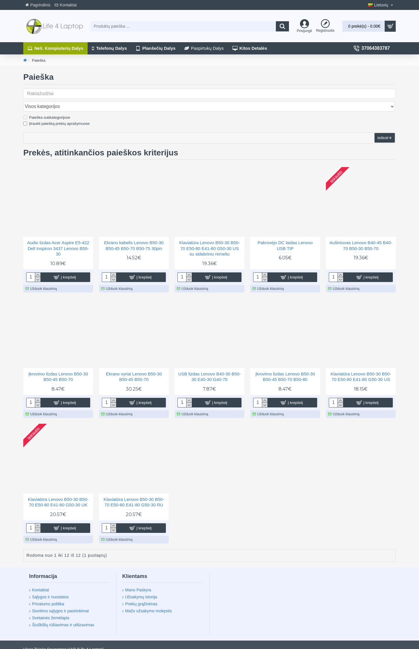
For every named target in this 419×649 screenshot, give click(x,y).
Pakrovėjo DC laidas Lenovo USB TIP (285, 237)
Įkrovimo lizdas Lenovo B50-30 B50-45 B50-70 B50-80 (285, 368)
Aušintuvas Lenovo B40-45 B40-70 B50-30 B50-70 (360, 237)
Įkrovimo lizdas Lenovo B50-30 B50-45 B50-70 (58, 368)
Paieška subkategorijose (46, 104)
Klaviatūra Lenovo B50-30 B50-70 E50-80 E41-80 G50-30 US (361, 368)
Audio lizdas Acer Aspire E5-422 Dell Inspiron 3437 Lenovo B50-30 (58, 240)
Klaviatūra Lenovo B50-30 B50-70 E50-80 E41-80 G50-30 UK (58, 494)
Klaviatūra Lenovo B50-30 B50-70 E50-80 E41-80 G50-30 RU (134, 494)
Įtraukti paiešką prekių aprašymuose (56, 111)
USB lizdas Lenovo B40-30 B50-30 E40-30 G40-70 (209, 368)
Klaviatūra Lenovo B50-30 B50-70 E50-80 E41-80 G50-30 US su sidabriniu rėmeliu (209, 240)
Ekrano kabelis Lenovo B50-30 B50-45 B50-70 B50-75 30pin (134, 237)
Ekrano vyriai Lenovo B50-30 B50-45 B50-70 (134, 368)
